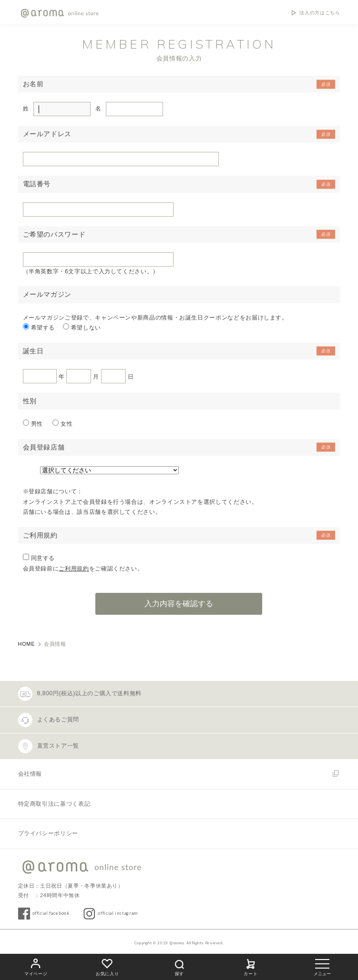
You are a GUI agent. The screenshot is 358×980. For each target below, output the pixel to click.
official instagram (118, 913)
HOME (26, 644)
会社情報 (30, 773)
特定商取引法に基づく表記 (54, 803)
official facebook (51, 913)
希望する (43, 327)
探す (179, 966)
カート (251, 966)
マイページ (35, 966)
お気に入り (107, 966)
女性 (66, 423)
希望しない (86, 327)
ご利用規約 (74, 568)
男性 (38, 423)
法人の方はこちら (319, 12)
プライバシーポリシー (48, 833)
